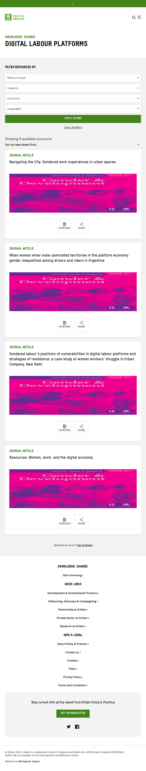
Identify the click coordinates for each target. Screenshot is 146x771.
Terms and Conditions (72, 685)
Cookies (72, 660)
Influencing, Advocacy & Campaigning (72, 601)
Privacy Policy (72, 677)
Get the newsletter (73, 713)
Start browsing (72, 575)
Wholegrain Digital (28, 761)
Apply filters (73, 118)
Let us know (84, 545)
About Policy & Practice (72, 644)
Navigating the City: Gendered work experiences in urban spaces (62, 163)
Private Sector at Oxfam (72, 618)
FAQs (72, 668)
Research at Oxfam (72, 626)
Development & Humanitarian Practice (72, 593)
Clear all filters (73, 127)
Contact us (72, 652)
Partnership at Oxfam (72, 609)
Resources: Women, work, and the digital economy (51, 458)
